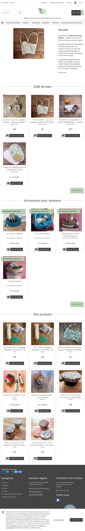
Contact (69, 3)
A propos (5, 491)
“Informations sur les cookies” (18, 526)
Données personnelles (36, 494)
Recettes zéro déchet (8, 497)
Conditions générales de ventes (11, 494)
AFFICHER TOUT (77, 190)
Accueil (4, 482)
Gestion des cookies (35, 492)
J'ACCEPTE (76, 520)
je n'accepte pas (59, 520)
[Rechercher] (19, 13)
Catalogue (5, 485)
